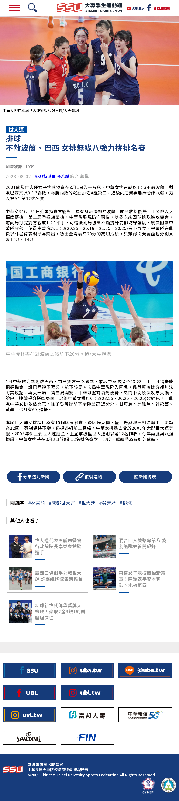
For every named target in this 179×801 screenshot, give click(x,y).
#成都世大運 (62, 502)
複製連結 (93, 476)
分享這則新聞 (36, 476)
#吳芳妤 (107, 502)
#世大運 (87, 502)
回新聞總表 (145, 476)
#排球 (126, 502)
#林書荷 (36, 502)
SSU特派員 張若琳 (52, 176)
